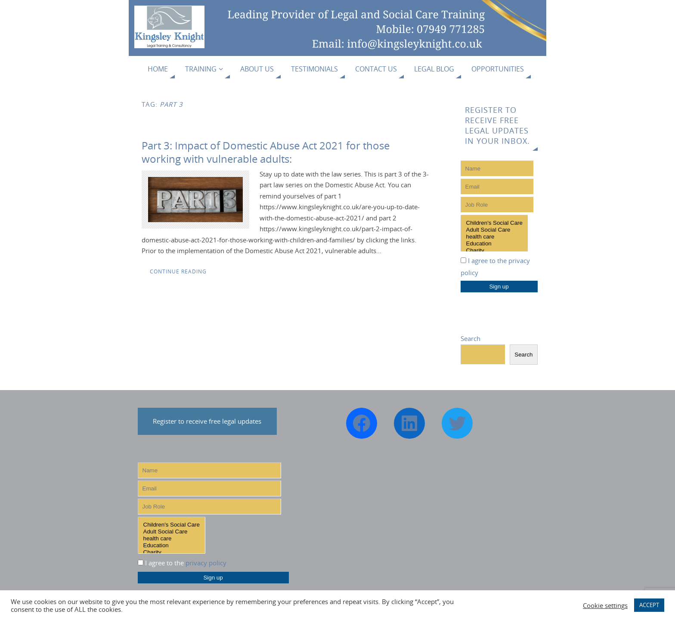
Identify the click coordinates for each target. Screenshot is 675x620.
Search (470, 338)
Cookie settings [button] (605, 605)
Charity (494, 250)
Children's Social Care (494, 223)
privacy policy (206, 562)
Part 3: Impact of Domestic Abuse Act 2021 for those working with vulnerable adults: (266, 152)
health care (494, 236)
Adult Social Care (494, 229)
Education (494, 243)
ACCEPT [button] (649, 605)
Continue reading (178, 271)
